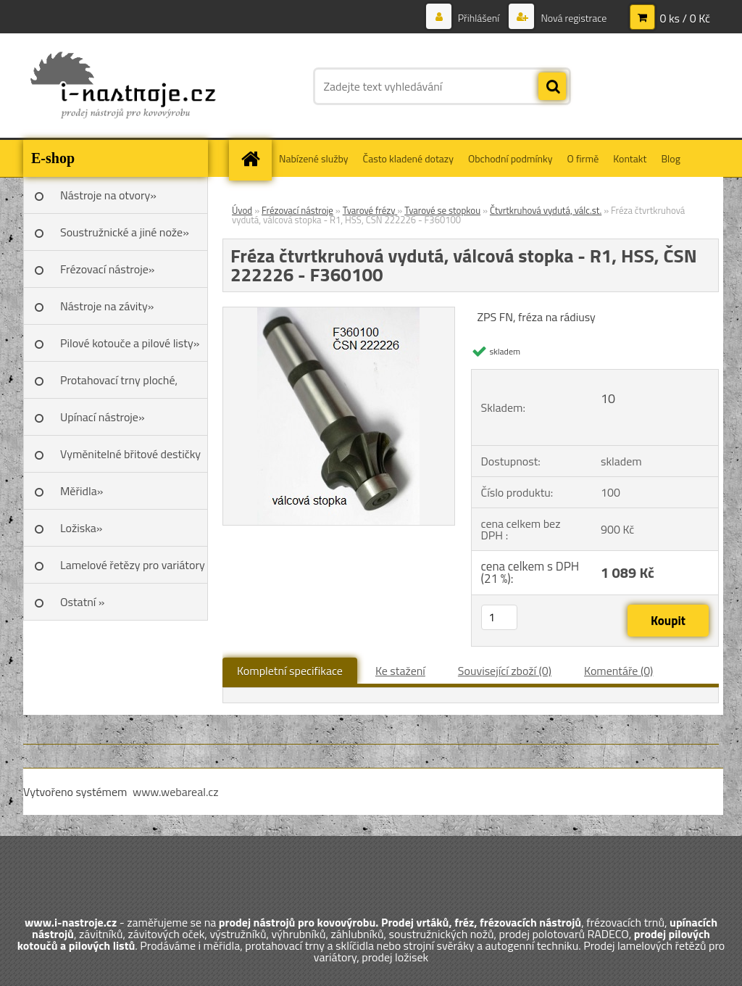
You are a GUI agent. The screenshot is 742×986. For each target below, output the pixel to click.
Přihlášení (479, 17)
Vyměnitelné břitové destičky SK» (130, 459)
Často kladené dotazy (408, 158)
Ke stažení (400, 670)
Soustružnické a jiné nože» (124, 232)
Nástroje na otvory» (108, 195)
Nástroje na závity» (107, 306)
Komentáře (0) (618, 670)
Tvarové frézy (370, 210)
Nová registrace (572, 17)
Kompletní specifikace (290, 670)
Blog (670, 158)
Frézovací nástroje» (107, 269)
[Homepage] (255, 158)
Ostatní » (82, 601)
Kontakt (629, 158)
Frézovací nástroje (297, 210)
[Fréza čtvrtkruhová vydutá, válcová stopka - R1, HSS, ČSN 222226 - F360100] (338, 313)
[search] (552, 87)
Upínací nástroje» (102, 417)
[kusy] (499, 617)
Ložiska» (81, 527)
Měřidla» (81, 491)
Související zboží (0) (504, 670)
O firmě (583, 158)
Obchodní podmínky (510, 158)
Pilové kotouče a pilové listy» (129, 343)
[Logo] (122, 86)
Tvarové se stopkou (442, 210)
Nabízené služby (314, 158)
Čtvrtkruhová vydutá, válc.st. (545, 210)
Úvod (242, 210)
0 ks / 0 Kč (684, 18)
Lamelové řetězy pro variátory (132, 564)
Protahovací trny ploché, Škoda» (119, 385)
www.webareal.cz (176, 791)
